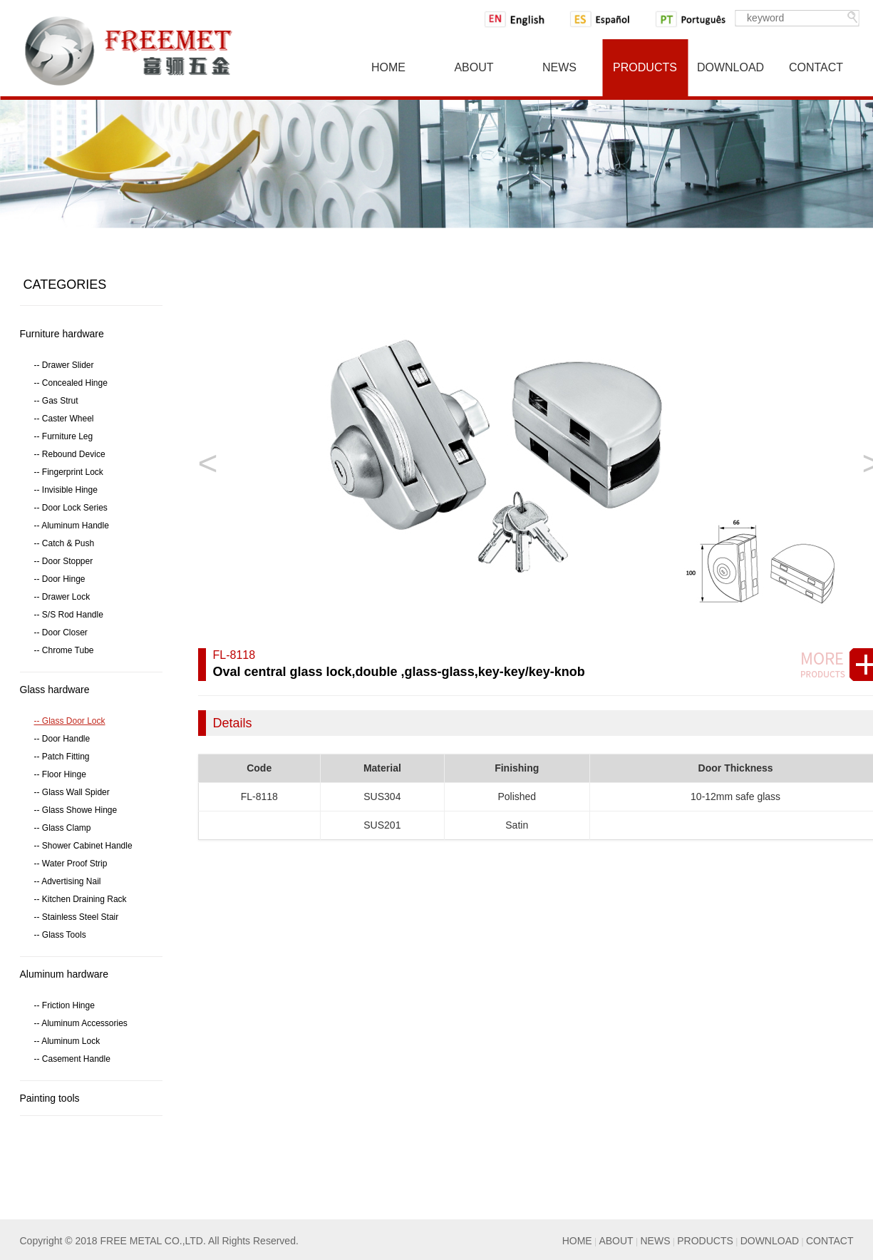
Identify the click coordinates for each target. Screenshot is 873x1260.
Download (730, 67)
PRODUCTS (705, 1240)
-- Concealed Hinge (71, 383)
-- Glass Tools (60, 935)
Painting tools (50, 1098)
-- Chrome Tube (64, 650)
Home (388, 67)
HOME (577, 1240)
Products (645, 67)
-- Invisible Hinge (66, 490)
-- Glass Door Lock (69, 721)
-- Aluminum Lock (67, 1041)
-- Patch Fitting (62, 757)
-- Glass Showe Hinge (76, 810)
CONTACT (830, 1240)
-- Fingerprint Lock (68, 472)
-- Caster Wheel (64, 419)
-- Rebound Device (69, 454)
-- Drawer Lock (62, 597)
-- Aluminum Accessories (81, 1023)
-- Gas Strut (56, 401)
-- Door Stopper (63, 561)
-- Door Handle (62, 739)
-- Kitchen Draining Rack (80, 899)
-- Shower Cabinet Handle (83, 846)
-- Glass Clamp (62, 828)
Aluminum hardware (64, 974)
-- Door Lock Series (71, 508)
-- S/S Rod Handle (68, 615)
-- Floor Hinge (60, 774)
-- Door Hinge (60, 579)
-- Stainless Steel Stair (76, 917)
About (473, 67)
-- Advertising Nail (67, 881)
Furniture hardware (62, 333)
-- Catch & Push (64, 543)
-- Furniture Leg (63, 436)
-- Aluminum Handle (71, 526)
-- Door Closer (61, 632)
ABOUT (616, 1240)
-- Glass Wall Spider (72, 792)
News (559, 67)
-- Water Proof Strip (71, 864)
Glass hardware (55, 689)
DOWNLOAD (769, 1240)
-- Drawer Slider (64, 365)
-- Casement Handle (72, 1059)
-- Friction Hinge (64, 1005)
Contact (816, 67)
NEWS (655, 1240)
